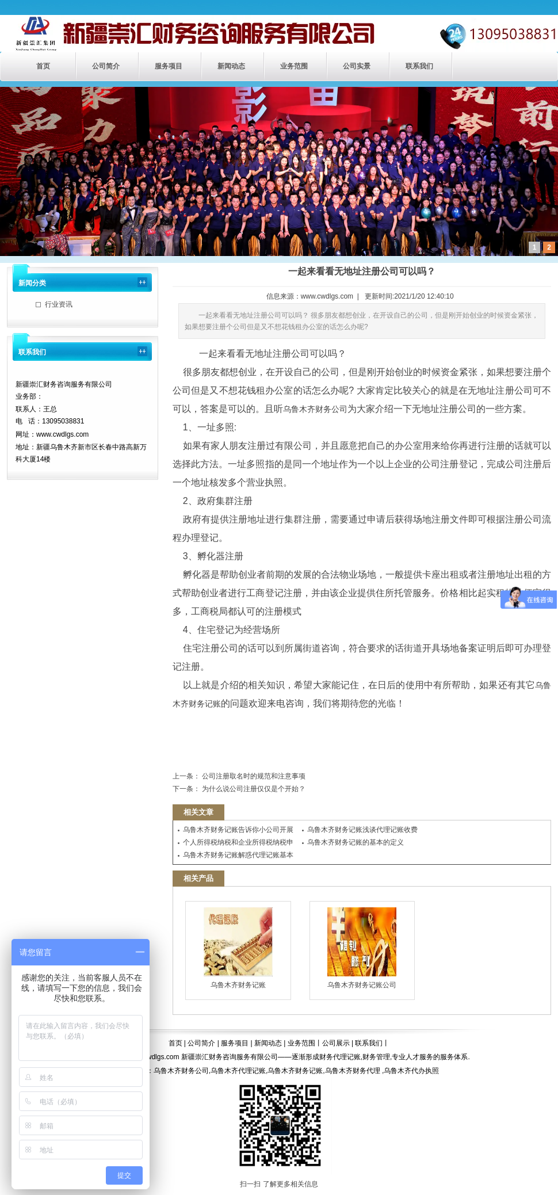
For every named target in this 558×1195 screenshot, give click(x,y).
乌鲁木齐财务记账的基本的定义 (355, 842)
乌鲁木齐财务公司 (315, 409)
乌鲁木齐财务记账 (238, 948)
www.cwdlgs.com (327, 296)
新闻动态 (231, 66)
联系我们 (419, 66)
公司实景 (356, 66)
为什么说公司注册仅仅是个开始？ (252, 789)
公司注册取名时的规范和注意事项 (252, 776)
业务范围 (294, 66)
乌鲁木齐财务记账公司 (361, 948)
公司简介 (106, 66)
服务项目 (168, 66)
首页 (43, 66)
